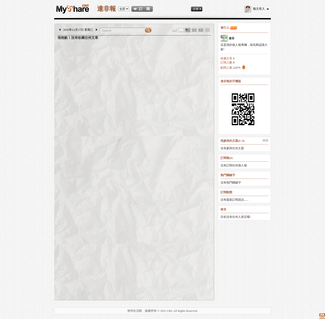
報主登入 (254, 8)
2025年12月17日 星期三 (78, 29)
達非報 (106, 8)
